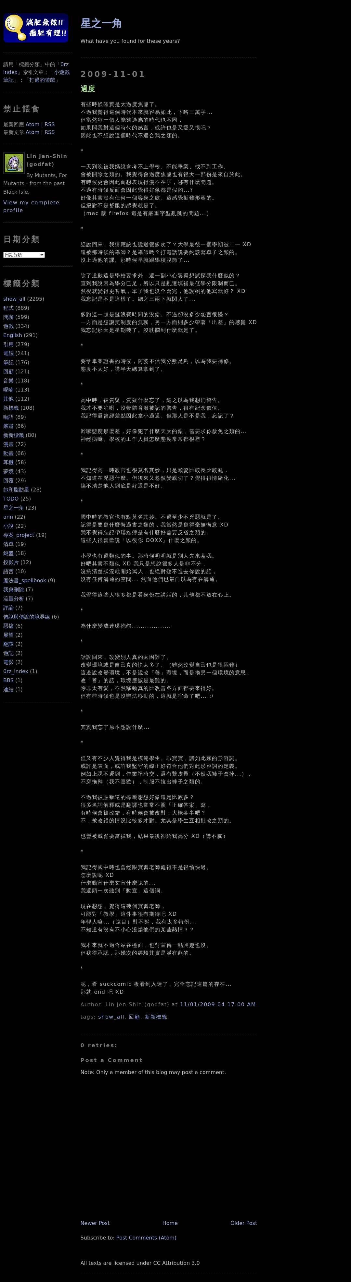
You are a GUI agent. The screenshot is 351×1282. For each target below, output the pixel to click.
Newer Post (95, 1223)
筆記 (8, 362)
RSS (50, 124)
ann (8, 517)
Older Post (243, 1223)
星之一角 (13, 508)
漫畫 (8, 444)
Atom (32, 124)
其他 (8, 399)
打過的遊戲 (42, 80)
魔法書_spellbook (24, 580)
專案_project (18, 535)
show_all (14, 299)
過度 (88, 88)
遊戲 (8, 326)
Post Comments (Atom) (146, 1238)
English (12, 335)
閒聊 (8, 317)
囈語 (8, 417)
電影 (8, 662)
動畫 (8, 453)
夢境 (8, 471)
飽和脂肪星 (16, 490)
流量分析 (13, 599)
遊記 (8, 653)
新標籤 (11, 408)
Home (170, 1223)
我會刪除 (13, 590)
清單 (8, 544)
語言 (8, 571)
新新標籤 (13, 435)
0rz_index (15, 671)
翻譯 (8, 644)
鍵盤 (8, 553)
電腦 (8, 353)
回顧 (8, 372)
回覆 (8, 481)
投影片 (11, 562)
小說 (8, 526)
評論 (8, 608)
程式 (8, 308)
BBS (8, 680)
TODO (11, 499)
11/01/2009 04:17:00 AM (218, 1004)
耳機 (8, 462)
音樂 (8, 381)
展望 (8, 635)
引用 (8, 344)
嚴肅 (8, 426)
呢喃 (8, 390)
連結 (8, 689)
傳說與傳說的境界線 (26, 617)
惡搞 (8, 626)
